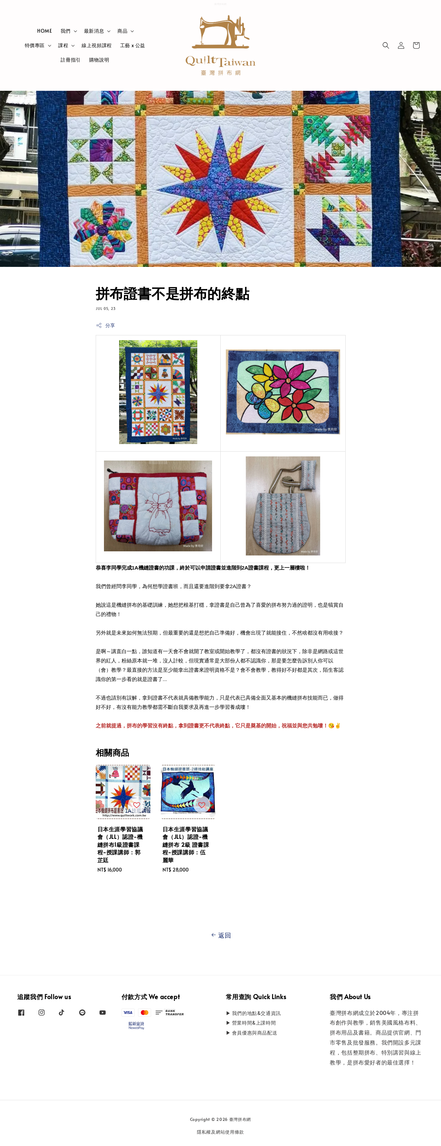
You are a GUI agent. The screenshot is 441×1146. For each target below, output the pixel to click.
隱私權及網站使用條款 (220, 1132)
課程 (63, 45)
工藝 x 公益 (132, 45)
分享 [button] (105, 325)
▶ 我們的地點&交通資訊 (253, 1013)
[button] (385, 45)
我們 (66, 31)
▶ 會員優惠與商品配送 (251, 1032)
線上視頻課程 (97, 45)
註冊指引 (71, 59)
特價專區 (35, 45)
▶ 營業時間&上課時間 (251, 1022)
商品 (122, 31)
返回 (220, 935)
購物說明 (99, 59)
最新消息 (94, 31)
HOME (44, 31)
